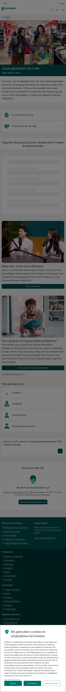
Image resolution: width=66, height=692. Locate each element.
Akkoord (13, 683)
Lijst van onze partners (12, 680)
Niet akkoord (32, 683)
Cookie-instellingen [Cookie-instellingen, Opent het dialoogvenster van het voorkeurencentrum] (51, 683)
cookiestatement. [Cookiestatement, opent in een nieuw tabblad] (25, 676)
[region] (33, 658)
